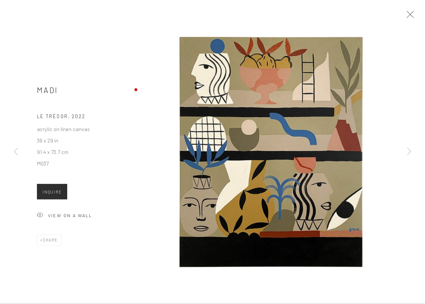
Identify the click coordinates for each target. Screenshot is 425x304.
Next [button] (409, 151)
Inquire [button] (52, 193)
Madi (47, 91)
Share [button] (50, 241)
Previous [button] (16, 151)
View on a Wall (64, 217)
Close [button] (408, 16)
